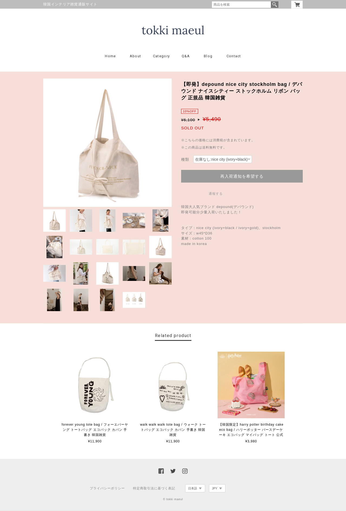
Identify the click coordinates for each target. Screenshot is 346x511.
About (135, 56)
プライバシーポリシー (107, 488)
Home (110, 56)
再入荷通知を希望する (242, 176)
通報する (216, 194)
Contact (234, 56)
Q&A (186, 56)
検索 (274, 4)
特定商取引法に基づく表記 (154, 488)
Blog (208, 56)
